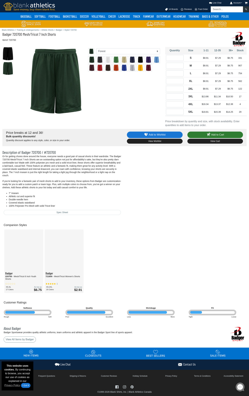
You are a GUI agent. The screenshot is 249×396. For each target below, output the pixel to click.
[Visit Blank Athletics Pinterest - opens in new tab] (132, 386)
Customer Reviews (109, 376)
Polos (225, 16)
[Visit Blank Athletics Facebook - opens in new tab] (117, 386)
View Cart (215, 141)
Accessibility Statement (233, 376)
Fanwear (148, 16)
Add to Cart (215, 135)
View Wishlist (154, 141)
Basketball (70, 16)
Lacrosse (124, 16)
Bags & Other (210, 16)
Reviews (186, 9)
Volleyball (98, 16)
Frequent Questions (46, 376)
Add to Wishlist (155, 135)
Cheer (112, 16)
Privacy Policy (12, 385)
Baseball (26, 16)
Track (136, 16)
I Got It (25, 385)
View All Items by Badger (20, 339)
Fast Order (201, 9)
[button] (212, 2)
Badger (7, 34)
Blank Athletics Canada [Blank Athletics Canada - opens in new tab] (140, 392)
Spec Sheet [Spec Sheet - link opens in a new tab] (62, 212)
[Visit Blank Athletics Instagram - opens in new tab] (125, 386)
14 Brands (171, 9)
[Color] (128, 51)
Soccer (84, 16)
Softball (40, 16)
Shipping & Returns (78, 376)
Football (54, 16)
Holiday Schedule (140, 376)
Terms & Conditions (202, 376)
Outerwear (163, 16)
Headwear (179, 16)
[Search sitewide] (227, 9)
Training (193, 16)
